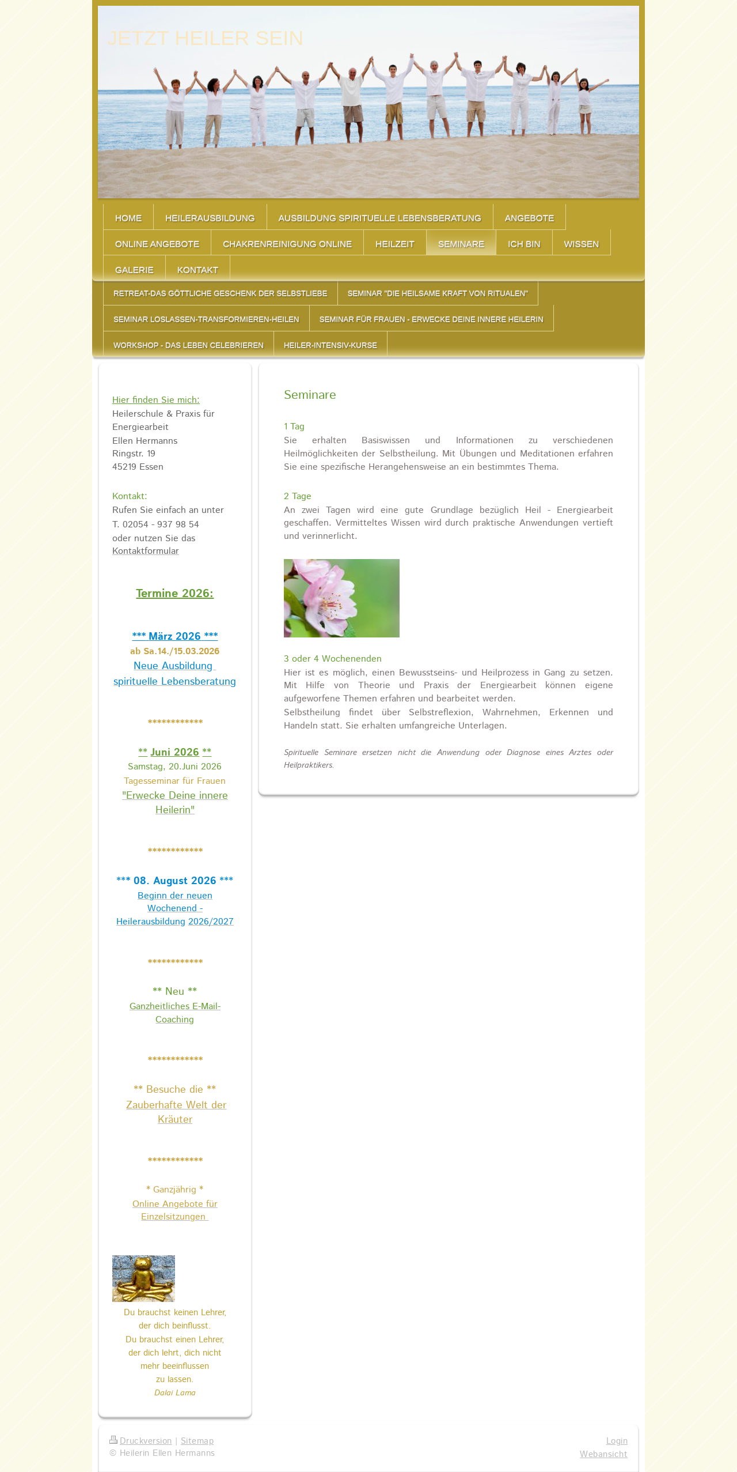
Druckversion (140, 1441)
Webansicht (604, 1454)
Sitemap (197, 1441)
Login (617, 1441)
